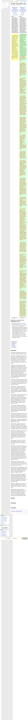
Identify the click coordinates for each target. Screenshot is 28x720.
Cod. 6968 (14, 326)
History (25, 1)
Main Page (3, 516)
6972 (19, 326)
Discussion (16, 1)
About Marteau (8, 538)
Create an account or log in (22, 0)
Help (2, 522)
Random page (4, 521)
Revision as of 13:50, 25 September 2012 (15, 8)
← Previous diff (15, 14)
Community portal (4, 517)
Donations (3, 523)
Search (1, 525)
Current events (4, 518)
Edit (21, 1)
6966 (23, 326)
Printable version (4, 535)
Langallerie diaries (19, 511)
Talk (17, 11)
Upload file (3, 533)
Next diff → (23, 14)
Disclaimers (15, 538)
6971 (17, 326)
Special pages (4, 534)
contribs (14, 12)
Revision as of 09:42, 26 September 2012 (23, 8)
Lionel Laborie (13, 11)
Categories (13, 511)
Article (12, 1)
